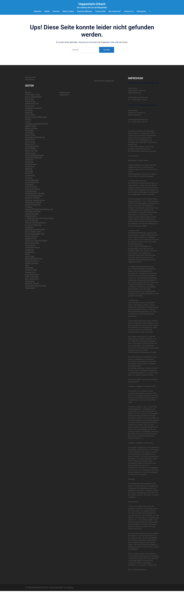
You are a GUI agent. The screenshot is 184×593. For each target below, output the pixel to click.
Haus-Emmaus (31, 189)
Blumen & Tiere (31, 153)
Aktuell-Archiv (31, 218)
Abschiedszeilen (32, 182)
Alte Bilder (29, 133)
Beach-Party (30, 137)
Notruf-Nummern (32, 245)
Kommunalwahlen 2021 (35, 236)
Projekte (28, 209)
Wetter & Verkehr (32, 285)
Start (27, 267)
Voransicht (29, 108)
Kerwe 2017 (30, 141)
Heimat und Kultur (32, 191)
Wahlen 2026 (30, 128)
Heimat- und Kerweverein (35, 225)
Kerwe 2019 (30, 146)
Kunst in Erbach (31, 238)
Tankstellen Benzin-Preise (35, 288)
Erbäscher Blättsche (84, 11)
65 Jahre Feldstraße (33, 227)
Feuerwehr (29, 186)
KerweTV (29, 175)
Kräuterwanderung (32, 207)
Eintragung (29, 283)
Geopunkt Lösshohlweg (35, 139)
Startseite (37, 11)
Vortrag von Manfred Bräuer (36, 126)
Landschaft (29, 177)
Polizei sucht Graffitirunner (36, 119)
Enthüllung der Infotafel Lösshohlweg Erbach (35, 196)
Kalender (29, 171)
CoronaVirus (30, 103)
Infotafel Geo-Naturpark (35, 231)
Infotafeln (29, 229)
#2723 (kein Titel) (32, 97)
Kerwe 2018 (30, 144)
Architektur (29, 135)
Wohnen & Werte (32, 263)
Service (28, 121)
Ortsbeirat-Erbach (32, 249)
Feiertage (29, 173)
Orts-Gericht (30, 247)
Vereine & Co (128, 11)
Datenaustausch (32, 105)
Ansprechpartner (32, 184)
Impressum (29, 82)
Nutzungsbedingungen (34, 157)
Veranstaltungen (32, 216)
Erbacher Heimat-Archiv (35, 202)
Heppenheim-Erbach (92, 4)
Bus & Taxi (29, 101)
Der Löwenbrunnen (33, 234)
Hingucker (29, 164)
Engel (27, 256)
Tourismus (29, 252)
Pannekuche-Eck (32, 148)
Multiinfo (29, 114)
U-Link (27, 123)
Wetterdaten (30, 290)
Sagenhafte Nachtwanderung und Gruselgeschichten (39, 212)
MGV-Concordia (31, 279)
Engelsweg (29, 254)
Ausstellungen (31, 193)
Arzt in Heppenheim (33, 99)
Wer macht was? (115, 11)
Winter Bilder (30, 150)
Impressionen (30, 166)
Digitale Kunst (31, 240)
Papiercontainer (31, 265)
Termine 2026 (100, 11)
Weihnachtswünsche (33, 261)
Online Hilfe (30, 117)
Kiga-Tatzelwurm (32, 276)
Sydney (70, 589)
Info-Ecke (29, 112)
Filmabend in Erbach (33, 110)
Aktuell (47, 11)
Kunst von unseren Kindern (36, 243)
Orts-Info (56, 11)
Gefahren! (29, 162)
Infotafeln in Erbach (33, 204)
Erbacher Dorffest (32, 200)
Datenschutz (141, 11)
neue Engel (29, 258)
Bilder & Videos (68, 11)
